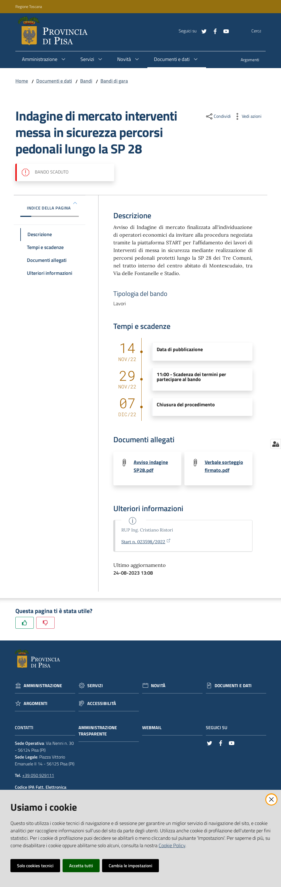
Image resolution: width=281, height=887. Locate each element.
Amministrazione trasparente (97, 731)
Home (21, 81)
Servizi (95, 686)
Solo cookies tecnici (35, 865)
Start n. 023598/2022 (146, 542)
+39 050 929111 (38, 776)
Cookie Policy (172, 845)
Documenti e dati (54, 81)
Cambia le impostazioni (130, 865)
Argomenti (35, 704)
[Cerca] (261, 31)
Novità (158, 686)
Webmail (154, 728)
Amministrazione (43, 686)
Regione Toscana (28, 6)
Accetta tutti (81, 865)
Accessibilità (101, 704)
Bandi (86, 81)
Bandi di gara (114, 81)
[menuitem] (250, 60)
